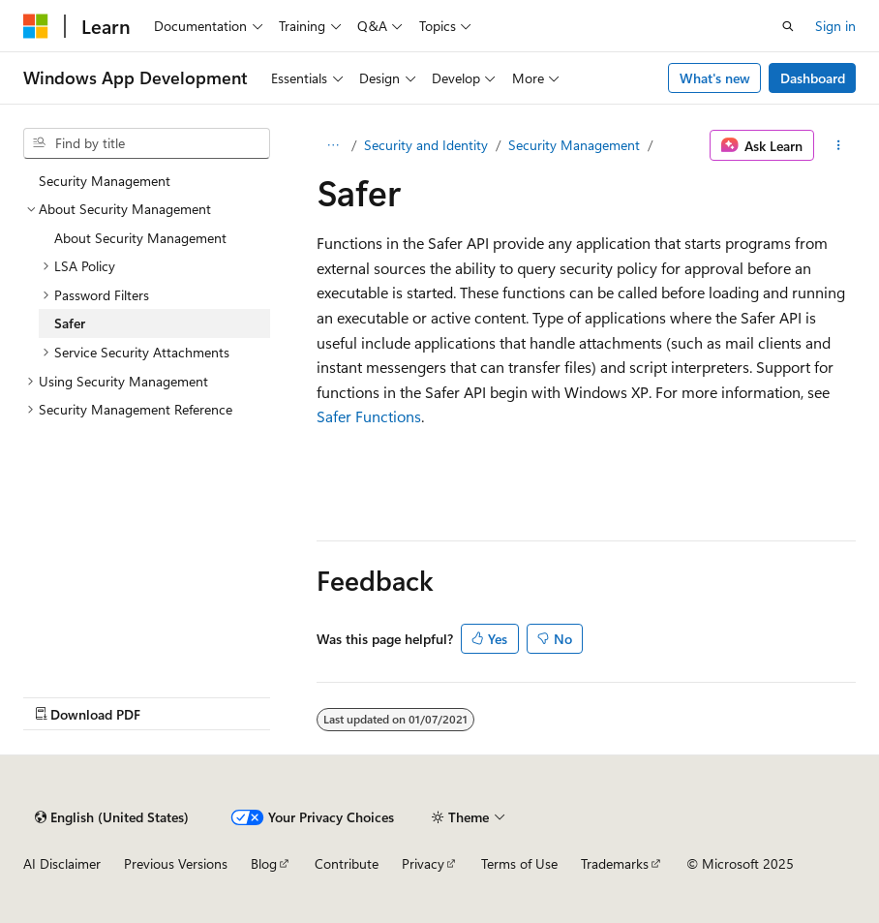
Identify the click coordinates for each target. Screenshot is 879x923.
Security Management (574, 145)
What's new (715, 78)
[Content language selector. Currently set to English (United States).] (111, 817)
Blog (264, 863)
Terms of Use (519, 863)
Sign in (835, 25)
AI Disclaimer (62, 863)
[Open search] (788, 26)
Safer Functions (369, 416)
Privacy (423, 863)
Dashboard (812, 78)
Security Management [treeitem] (104, 180)
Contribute (347, 863)
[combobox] (146, 143)
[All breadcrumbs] (333, 145)
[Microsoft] (35, 26)
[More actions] (839, 145)
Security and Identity (426, 145)
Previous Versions (175, 863)
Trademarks (615, 863)
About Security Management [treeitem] (140, 238)
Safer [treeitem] (69, 323)
